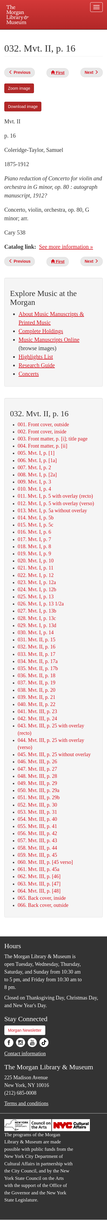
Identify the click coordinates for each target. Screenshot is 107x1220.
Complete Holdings (41, 331)
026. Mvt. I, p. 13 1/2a (41, 604)
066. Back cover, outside (43, 905)
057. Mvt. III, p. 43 (37, 840)
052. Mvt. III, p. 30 (37, 805)
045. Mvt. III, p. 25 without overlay (54, 754)
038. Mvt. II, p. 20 (36, 690)
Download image (23, 106)
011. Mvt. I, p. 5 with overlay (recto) (55, 496)
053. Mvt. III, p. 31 (37, 812)
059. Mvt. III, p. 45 (37, 855)
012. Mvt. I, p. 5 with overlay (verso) (56, 503)
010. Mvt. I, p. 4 (34, 489)
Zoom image (19, 88)
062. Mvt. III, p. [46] (39, 876)
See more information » (66, 247)
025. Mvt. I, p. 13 (36, 596)
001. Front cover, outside (43, 424)
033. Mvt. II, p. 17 (36, 654)
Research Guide (37, 365)
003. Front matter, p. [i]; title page (53, 439)
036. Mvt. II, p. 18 (36, 675)
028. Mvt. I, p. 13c (37, 618)
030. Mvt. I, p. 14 (36, 632)
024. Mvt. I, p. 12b (37, 589)
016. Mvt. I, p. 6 (34, 532)
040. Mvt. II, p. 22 (36, 704)
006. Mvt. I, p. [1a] (37, 460)
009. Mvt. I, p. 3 (34, 482)
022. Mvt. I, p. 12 (36, 575)
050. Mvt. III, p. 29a (38, 790)
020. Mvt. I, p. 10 (36, 561)
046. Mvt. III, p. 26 (37, 761)
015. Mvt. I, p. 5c (35, 525)
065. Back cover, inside (42, 898)
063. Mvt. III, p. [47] (39, 884)
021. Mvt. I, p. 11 (35, 568)
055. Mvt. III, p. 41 (37, 826)
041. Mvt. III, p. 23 (37, 711)
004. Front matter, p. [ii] (42, 446)
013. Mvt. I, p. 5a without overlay (52, 510)
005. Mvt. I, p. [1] (36, 453)
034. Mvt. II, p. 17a (38, 661)
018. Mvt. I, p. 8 (34, 546)
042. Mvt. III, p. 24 (37, 718)
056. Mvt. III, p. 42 (37, 833)
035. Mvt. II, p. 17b (38, 668)
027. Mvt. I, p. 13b (37, 611)
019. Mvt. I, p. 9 (34, 553)
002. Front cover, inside (42, 431)
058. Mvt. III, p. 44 (37, 848)
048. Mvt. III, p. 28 (37, 776)
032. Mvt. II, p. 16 (36, 647)
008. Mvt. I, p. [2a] (37, 475)
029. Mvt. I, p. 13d (37, 625)
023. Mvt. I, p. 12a (37, 582)
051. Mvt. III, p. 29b (39, 797)
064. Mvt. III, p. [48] (39, 891)
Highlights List (36, 357)
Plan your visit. (15, 33)
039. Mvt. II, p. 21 (36, 697)
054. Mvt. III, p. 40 (37, 819)
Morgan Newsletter (25, 1030)
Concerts (29, 374)
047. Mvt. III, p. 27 (37, 769)
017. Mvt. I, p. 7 (34, 539)
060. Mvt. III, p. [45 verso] (45, 862)
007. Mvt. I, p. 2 (34, 467)
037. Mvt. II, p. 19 (36, 683)
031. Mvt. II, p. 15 (36, 639)
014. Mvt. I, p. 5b (36, 518)
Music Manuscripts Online (49, 339)
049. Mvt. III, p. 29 (37, 783)
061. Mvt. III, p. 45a (38, 869)
